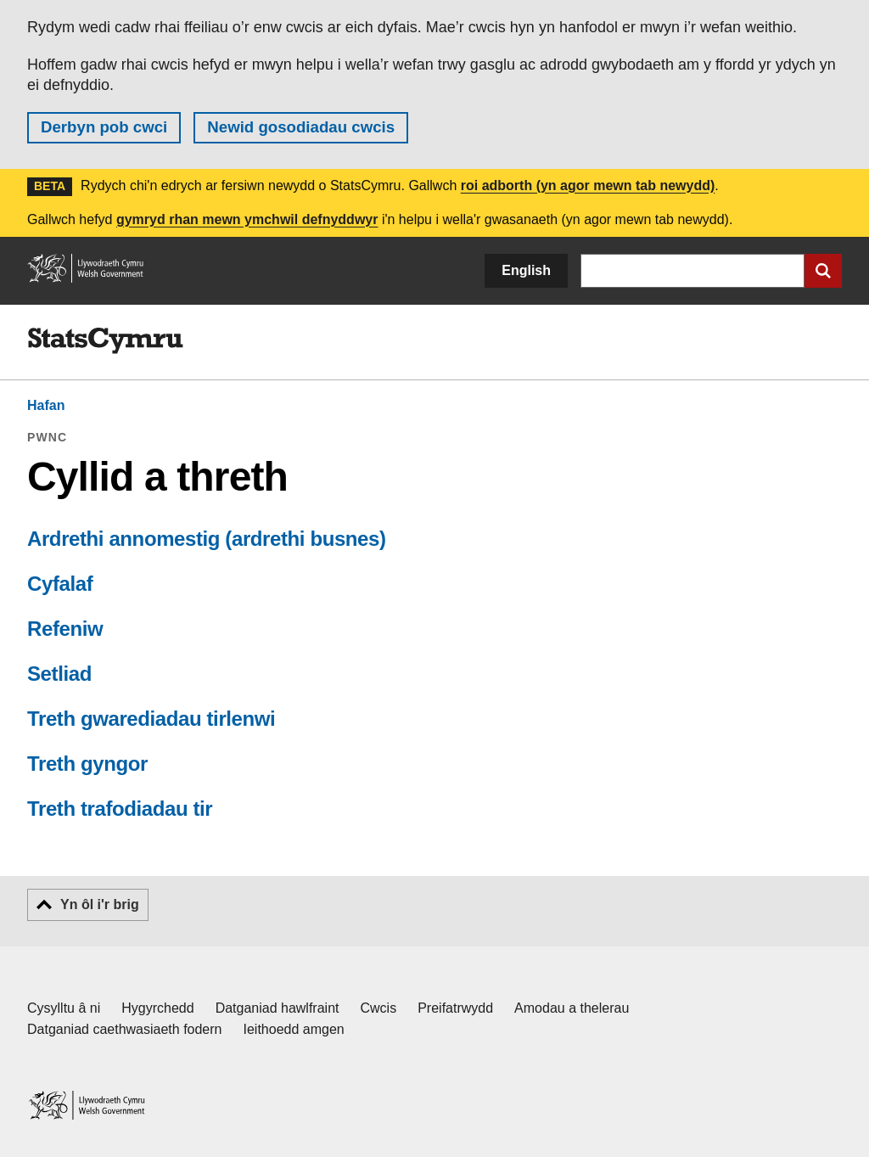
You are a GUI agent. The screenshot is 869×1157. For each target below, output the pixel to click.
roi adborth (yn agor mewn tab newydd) (588, 185)
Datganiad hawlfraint (277, 1008)
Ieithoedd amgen (294, 1029)
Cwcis (379, 1008)
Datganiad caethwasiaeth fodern (124, 1029)
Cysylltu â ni (63, 1008)
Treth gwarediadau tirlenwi (151, 718)
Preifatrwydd (455, 1008)
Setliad (59, 673)
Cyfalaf (60, 583)
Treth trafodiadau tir (119, 808)
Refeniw (65, 628)
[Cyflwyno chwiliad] (823, 271)
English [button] (526, 270)
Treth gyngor (87, 763)
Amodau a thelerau (571, 1008)
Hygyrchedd (157, 1008)
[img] (105, 341)
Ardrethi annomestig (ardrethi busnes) (206, 538)
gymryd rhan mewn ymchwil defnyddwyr (247, 219)
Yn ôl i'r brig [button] (99, 904)
